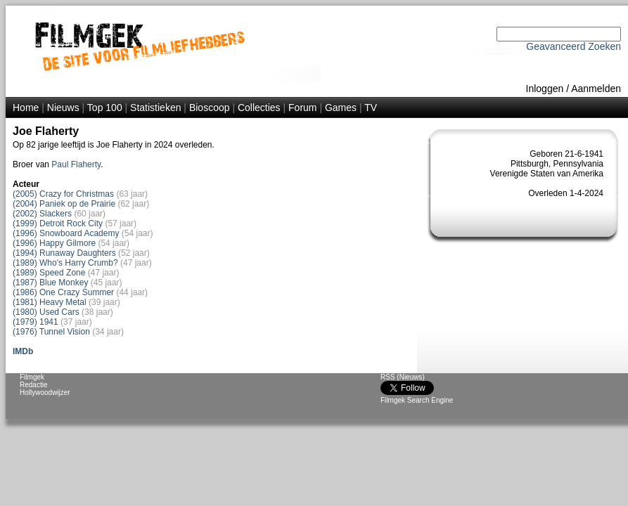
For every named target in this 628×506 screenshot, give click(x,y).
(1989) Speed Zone (49, 273)
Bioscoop (209, 107)
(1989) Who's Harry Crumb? (65, 263)
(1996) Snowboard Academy (66, 233)
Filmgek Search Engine (416, 400)
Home (26, 107)
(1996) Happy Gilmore (54, 243)
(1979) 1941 (35, 322)
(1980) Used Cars (46, 312)
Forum (302, 107)
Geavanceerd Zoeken (573, 46)
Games (341, 107)
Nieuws (63, 107)
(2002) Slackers (42, 214)
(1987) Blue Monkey (50, 282)
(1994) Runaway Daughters (64, 253)
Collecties (259, 107)
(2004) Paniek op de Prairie (64, 204)
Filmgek (32, 377)
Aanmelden (596, 88)
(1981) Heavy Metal (49, 302)
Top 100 (104, 107)
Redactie (33, 385)
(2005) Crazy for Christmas (63, 194)
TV (370, 107)
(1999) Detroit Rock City (58, 223)
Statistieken (155, 107)
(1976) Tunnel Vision (51, 332)
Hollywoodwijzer (45, 392)
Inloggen (545, 88)
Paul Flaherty (76, 164)
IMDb (23, 351)
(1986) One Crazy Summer (63, 292)
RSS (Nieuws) (402, 377)
